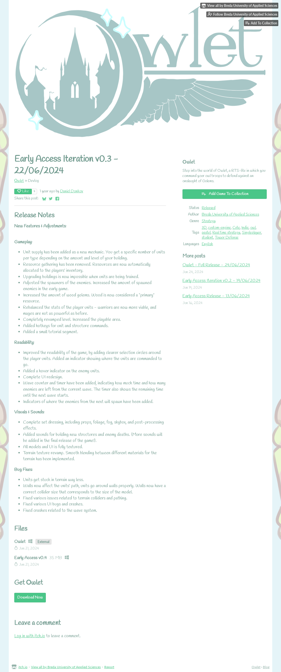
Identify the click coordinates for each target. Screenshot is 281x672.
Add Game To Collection (224, 194)
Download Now (30, 597)
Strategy (209, 221)
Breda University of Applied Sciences (230, 214)
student (207, 237)
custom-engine (219, 227)
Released (208, 207)
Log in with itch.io (29, 636)
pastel (206, 232)
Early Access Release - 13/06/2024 (216, 296)
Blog (266, 667)
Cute (236, 227)
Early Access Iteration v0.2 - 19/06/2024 (221, 281)
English (207, 244)
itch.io (22, 667)
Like (23, 191)
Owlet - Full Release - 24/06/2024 (216, 265)
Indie (245, 227)
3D (204, 227)
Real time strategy (226, 232)
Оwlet (19, 180)
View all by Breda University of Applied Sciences (66, 667)
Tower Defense (226, 237)
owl (253, 227)
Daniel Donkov (71, 191)
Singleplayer (251, 232)
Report (109, 667)
